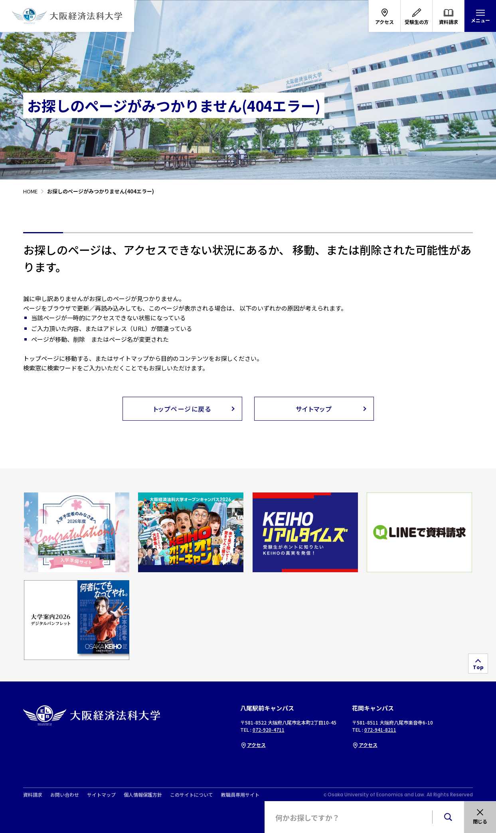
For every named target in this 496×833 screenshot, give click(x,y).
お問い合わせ (64, 794)
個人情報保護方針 (143, 794)
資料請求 (32, 794)
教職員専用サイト (240, 794)
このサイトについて (191, 794)
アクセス (253, 744)
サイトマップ (101, 794)
